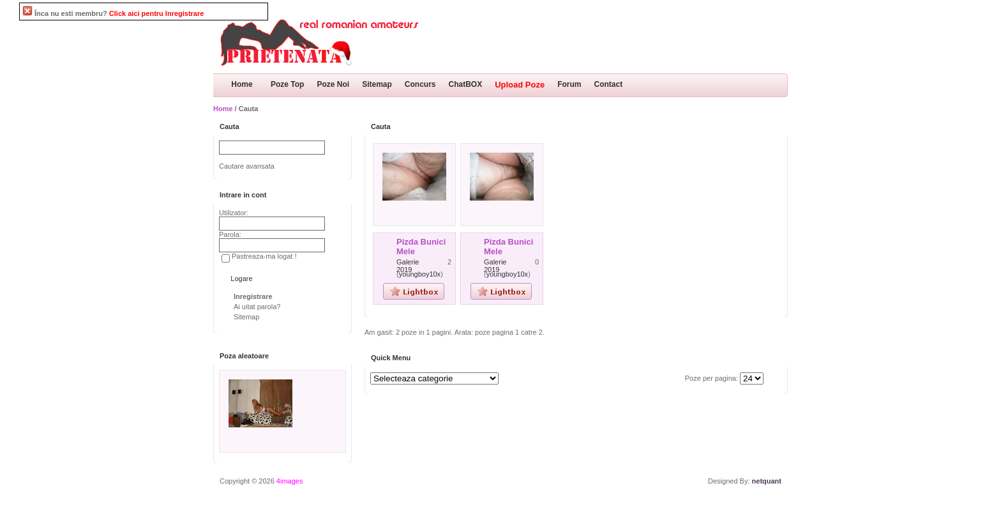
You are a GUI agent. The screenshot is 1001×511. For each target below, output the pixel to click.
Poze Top (287, 84)
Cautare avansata (247, 166)
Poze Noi (333, 84)
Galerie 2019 (407, 265)
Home (241, 84)
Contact (608, 84)
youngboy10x (419, 274)
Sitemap (377, 84)
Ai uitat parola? (257, 306)
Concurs (420, 84)
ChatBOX (466, 84)
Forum (569, 84)
